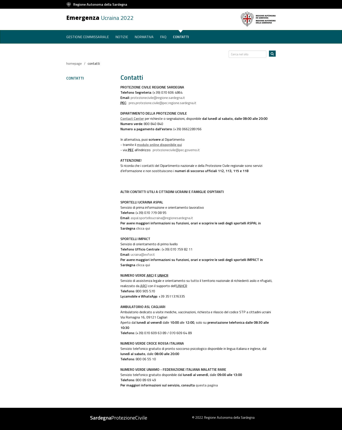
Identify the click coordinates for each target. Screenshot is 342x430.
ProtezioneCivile (118, 418)
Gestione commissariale (87, 36)
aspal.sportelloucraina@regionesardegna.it (161, 217)
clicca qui (143, 228)
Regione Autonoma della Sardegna (100, 4)
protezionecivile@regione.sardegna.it (157, 97)
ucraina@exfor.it (142, 254)
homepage (74, 63)
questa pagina (207, 385)
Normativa (144, 36)
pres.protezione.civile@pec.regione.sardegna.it (162, 102)
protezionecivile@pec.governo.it (176, 149)
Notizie (121, 36)
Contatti (181, 36)
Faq (163, 36)
